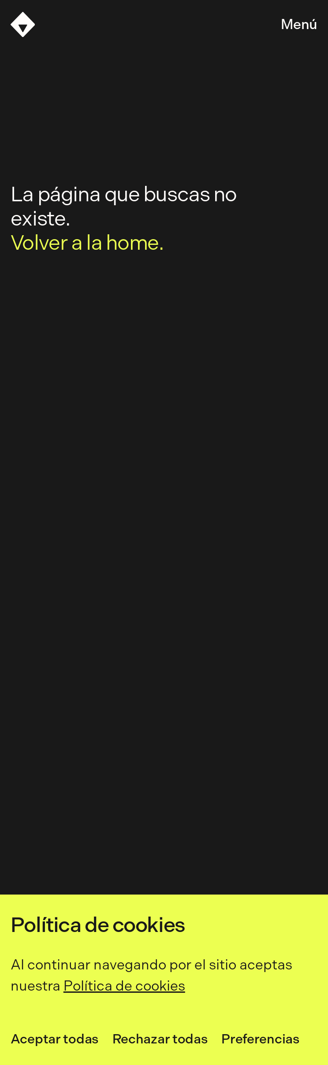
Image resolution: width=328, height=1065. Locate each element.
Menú (299, 24)
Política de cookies (124, 985)
